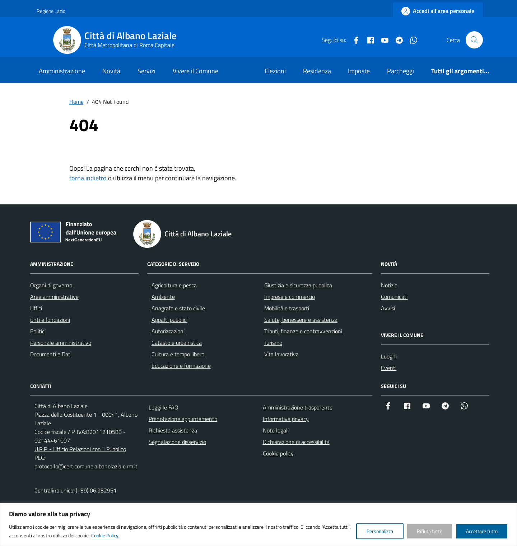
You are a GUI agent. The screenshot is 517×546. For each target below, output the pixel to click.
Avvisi (388, 308)
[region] (258, 524)
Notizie (389, 285)
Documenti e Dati (50, 354)
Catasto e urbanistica (177, 342)
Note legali (276, 430)
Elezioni (275, 71)
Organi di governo (51, 285)
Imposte (359, 71)
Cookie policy (278, 453)
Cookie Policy (104, 535)
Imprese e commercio (289, 296)
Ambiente (163, 296)
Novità (111, 71)
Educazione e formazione (181, 365)
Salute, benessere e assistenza (300, 319)
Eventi (388, 368)
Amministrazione (62, 71)
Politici (38, 331)
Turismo (273, 342)
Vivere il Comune (195, 71)
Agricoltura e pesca (174, 285)
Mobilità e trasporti (286, 308)
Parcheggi (400, 71)
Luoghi (389, 356)
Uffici (36, 308)
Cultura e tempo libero (178, 354)
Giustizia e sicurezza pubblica (298, 285)
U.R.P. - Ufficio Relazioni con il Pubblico (80, 449)
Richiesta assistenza (173, 430)
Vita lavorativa (281, 354)
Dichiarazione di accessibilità (296, 442)
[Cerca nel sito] (474, 39)
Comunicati (394, 296)
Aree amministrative (54, 296)
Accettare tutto (482, 531)
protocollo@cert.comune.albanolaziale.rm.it (86, 466)
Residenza (317, 71)
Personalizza (380, 531)
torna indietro (88, 178)
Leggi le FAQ (163, 407)
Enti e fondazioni (50, 319)
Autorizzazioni (168, 331)
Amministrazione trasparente (297, 407)
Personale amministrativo (60, 342)
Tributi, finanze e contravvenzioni (303, 331)
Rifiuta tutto (429, 531)
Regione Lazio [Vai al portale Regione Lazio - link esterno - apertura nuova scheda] (51, 11)
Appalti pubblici (169, 319)
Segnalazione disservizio (177, 442)
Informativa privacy (286, 419)
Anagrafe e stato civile (178, 308)
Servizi (146, 71)
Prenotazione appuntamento (183, 419)
